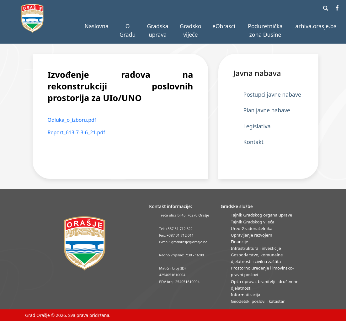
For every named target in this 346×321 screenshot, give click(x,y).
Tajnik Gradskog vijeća (252, 222)
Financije (239, 241)
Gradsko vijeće (190, 30)
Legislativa (257, 126)
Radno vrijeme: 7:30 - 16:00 (181, 255)
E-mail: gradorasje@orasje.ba (183, 241)
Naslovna (97, 26)
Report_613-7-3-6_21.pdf (76, 132)
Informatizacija (245, 294)
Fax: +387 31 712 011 (176, 235)
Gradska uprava (157, 30)
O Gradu (128, 30)
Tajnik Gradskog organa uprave (261, 215)
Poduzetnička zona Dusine (265, 30)
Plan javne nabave (266, 110)
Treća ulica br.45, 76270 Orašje (184, 215)
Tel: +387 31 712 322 (176, 228)
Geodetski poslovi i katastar (258, 301)
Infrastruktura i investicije (256, 248)
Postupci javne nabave (272, 94)
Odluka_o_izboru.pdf (72, 119)
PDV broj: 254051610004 (179, 281)
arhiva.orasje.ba (316, 26)
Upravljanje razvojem (251, 235)
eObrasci (223, 26)
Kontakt (253, 142)
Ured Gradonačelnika (251, 228)
